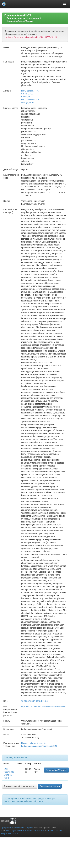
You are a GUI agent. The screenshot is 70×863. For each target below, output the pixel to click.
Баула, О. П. (27, 96)
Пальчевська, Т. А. (30, 91)
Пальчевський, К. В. (30, 99)
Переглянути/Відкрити (56, 770)
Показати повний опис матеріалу (19, 786)
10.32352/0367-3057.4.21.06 (34, 701)
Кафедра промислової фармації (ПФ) (39, 746)
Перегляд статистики (50, 786)
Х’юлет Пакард (55, 830)
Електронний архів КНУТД (17, 15)
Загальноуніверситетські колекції (24, 18)
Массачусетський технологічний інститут (25, 830)
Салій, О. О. (27, 94)
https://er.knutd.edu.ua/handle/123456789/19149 (43, 706)
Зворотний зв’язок (9, 833)
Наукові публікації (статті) (20, 21)
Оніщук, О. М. (27, 102)
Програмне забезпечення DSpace (17, 827)
